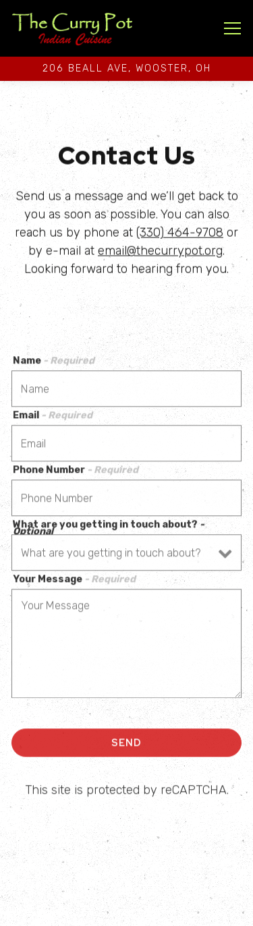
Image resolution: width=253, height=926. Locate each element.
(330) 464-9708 (179, 233)
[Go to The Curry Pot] (126, 68)
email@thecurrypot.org (160, 251)
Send (126, 744)
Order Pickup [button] (127, 911)
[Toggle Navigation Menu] (232, 28)
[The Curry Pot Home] (72, 28)
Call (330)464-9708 (126, 883)
